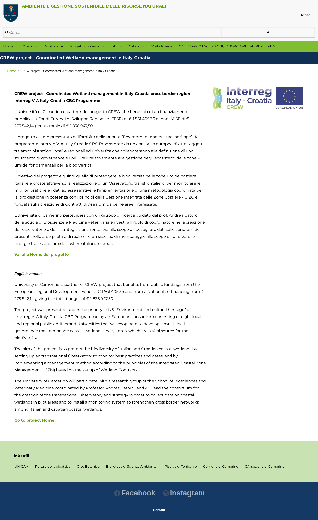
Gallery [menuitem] (134, 46)
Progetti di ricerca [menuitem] (84, 46)
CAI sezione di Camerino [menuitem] (264, 466)
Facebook (134, 493)
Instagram (184, 493)
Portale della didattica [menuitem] (52, 466)
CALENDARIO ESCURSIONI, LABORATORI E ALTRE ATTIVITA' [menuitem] (227, 46)
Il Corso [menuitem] (26, 46)
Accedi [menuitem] (306, 15)
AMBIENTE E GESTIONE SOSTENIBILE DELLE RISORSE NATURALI (94, 6)
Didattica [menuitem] (51, 46)
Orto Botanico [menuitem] (88, 466)
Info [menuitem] (114, 46)
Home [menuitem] (8, 46)
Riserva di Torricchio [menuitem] (181, 466)
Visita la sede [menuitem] (161, 46)
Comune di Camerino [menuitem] (220, 466)
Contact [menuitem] (159, 510)
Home (11, 71)
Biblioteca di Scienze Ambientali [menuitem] (132, 466)
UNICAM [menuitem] (22, 466)
